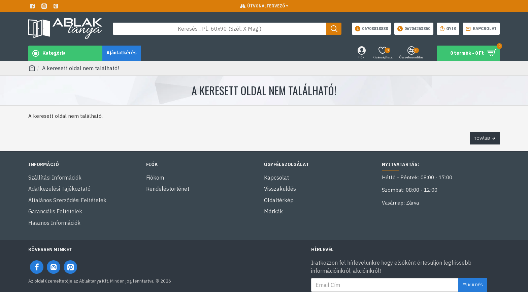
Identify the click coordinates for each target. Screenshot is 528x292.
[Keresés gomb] (333, 29)
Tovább (482, 138)
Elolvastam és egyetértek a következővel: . (399, 281)
